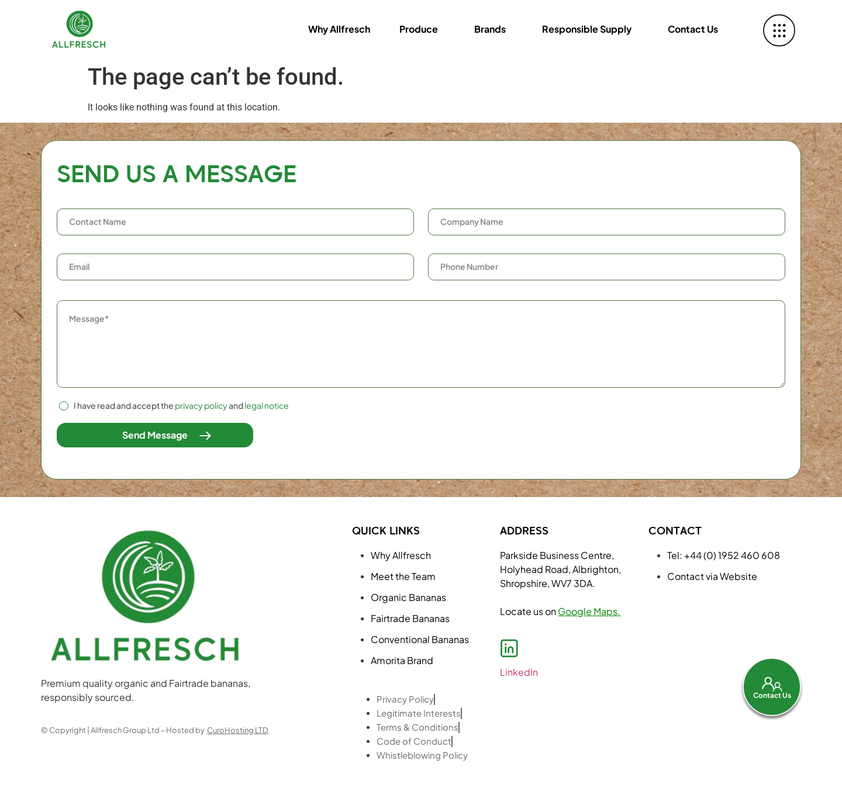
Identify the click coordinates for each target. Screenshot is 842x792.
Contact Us (693, 29)
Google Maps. (589, 611)
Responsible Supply (587, 29)
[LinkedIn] (509, 648)
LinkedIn (519, 672)
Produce (418, 29)
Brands (490, 29)
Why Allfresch (339, 29)
